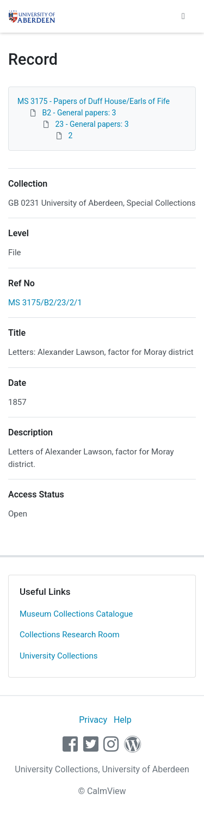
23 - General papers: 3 (91, 124)
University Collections (59, 656)
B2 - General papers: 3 (79, 112)
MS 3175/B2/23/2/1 (45, 303)
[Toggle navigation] (183, 16)
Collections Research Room (70, 634)
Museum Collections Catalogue (76, 614)
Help (123, 720)
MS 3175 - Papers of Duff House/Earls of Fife (93, 101)
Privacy (93, 720)
